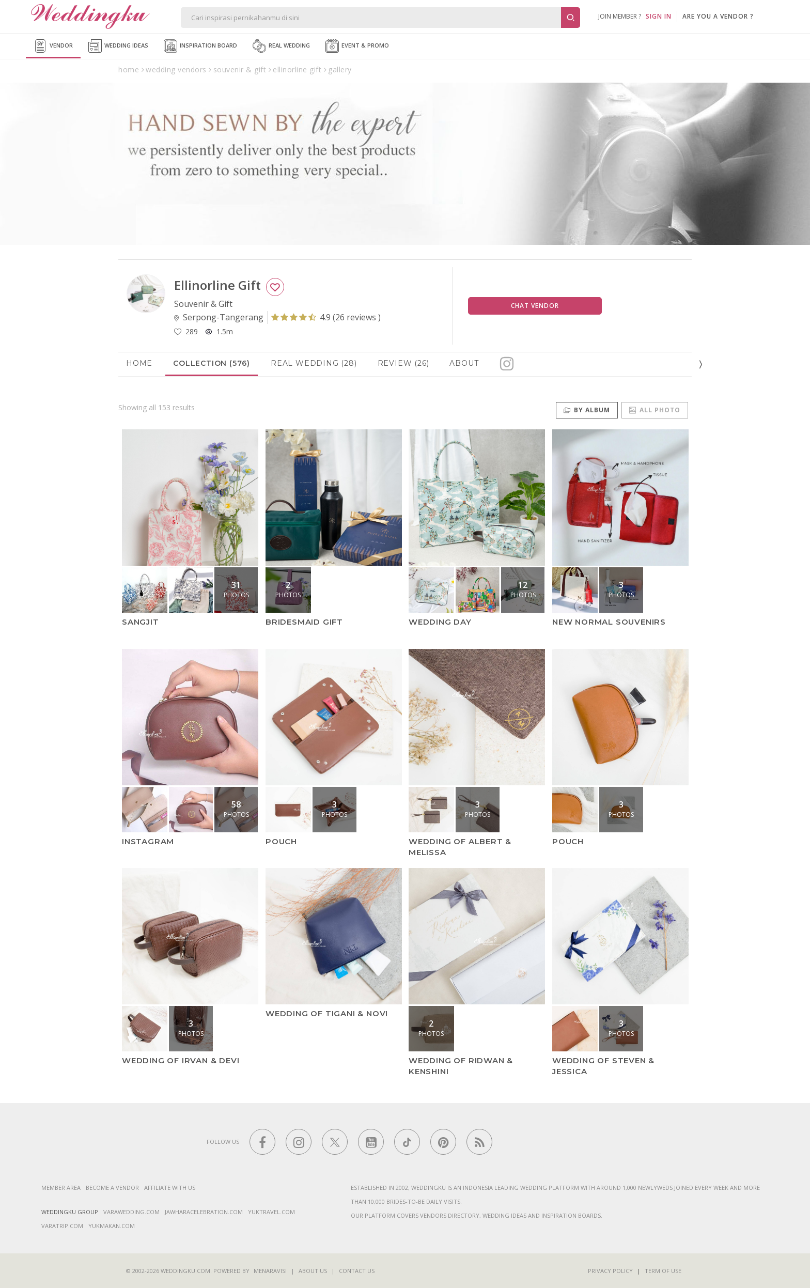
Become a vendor (112, 1187)
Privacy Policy (610, 1271)
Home (139, 363)
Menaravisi (270, 1271)
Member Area (61, 1187)
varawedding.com (131, 1212)
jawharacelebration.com (204, 1212)
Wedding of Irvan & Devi (180, 1060)
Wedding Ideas (118, 46)
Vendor (53, 46)
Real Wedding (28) (314, 363)
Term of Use (663, 1271)
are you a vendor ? (718, 16)
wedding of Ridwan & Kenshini (461, 1066)
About (463, 363)
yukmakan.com (111, 1226)
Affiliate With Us (169, 1187)
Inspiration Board (200, 46)
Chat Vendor (535, 305)
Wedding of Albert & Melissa (460, 846)
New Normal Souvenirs (609, 622)
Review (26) (403, 363)
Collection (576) (211, 363)
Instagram (148, 841)
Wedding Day (440, 622)
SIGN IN (659, 16)
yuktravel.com (271, 1212)
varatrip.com (62, 1226)
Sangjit (140, 622)
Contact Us (357, 1271)
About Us (313, 1271)
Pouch (281, 841)
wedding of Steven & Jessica (603, 1066)
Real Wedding (281, 46)
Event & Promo (357, 46)
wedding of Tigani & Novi (327, 1013)
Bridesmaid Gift (304, 622)
